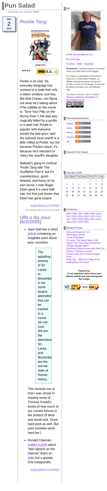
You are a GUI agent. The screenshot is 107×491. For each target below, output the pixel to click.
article (32, 233)
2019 (80, 219)
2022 (98, 219)
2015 (92, 216)
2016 (98, 216)
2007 (80, 214)
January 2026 (74, 172)
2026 (86, 222)
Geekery (70, 137)
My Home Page (73, 59)
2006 (74, 214)
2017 (68, 219)
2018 (74, 219)
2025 (80, 222)
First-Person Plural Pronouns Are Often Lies (85, 248)
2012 (74, 216)
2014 (86, 216)
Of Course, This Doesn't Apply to (82, 240)
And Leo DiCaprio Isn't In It (78, 232)
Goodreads (89, 64)
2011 (68, 216)
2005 (68, 214)
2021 (92, 219)
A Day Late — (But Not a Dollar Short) (82, 259)
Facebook (70, 64)
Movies (70, 133)
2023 (68, 222)
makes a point (37, 444)
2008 (86, 214)
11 (67, 188)
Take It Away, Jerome (75, 235)
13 (78, 188)
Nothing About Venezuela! (77, 262)
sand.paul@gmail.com (82, 54)
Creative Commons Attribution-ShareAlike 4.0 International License (82, 97)
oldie (31, 457)
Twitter (79, 64)
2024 (74, 222)
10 (102, 184)
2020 (86, 219)
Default (70, 124)
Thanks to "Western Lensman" (79, 251)
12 (73, 188)
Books (69, 128)
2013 (80, 216)
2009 (92, 214)
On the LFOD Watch (75, 237)
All (68, 142)
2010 (98, 214)
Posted (45, 206)
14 (84, 188)
